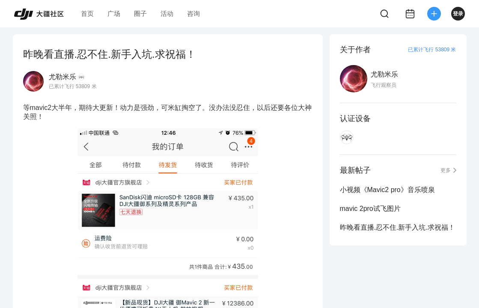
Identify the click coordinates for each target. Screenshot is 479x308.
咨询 (193, 13)
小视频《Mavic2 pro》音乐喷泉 (387, 189)
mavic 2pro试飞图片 (370, 208)
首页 (87, 13)
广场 (113, 13)
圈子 (140, 13)
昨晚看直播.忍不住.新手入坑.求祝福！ (397, 227)
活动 (167, 13)
